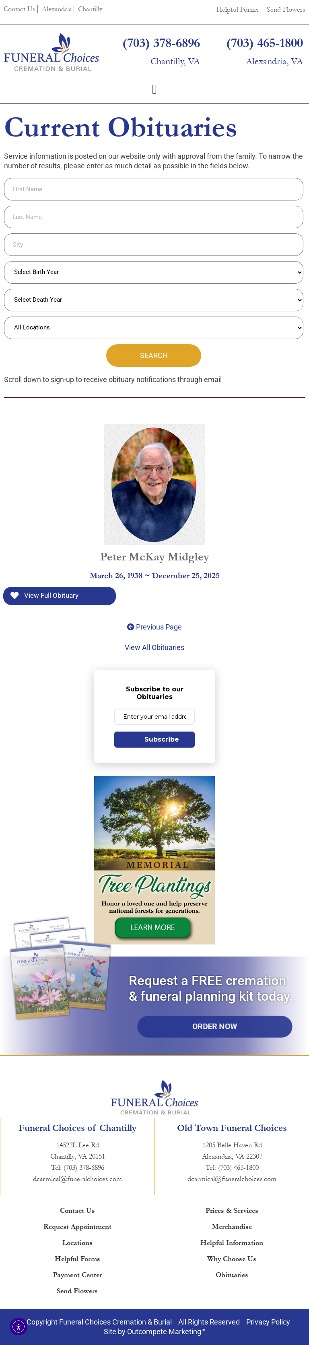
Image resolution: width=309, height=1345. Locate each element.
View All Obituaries (154, 647)
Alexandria (57, 9)
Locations (77, 1243)
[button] (155, 89)
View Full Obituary (44, 595)
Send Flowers (286, 9)
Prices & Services (232, 1210)
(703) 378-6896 (161, 43)
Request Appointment (77, 1226)
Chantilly (90, 9)
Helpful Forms (237, 9)
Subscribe (161, 739)
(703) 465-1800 (264, 43)
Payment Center (77, 1275)
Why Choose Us (231, 1259)
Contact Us (19, 9)
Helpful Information (231, 1243)
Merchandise (232, 1226)
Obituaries (232, 1275)
